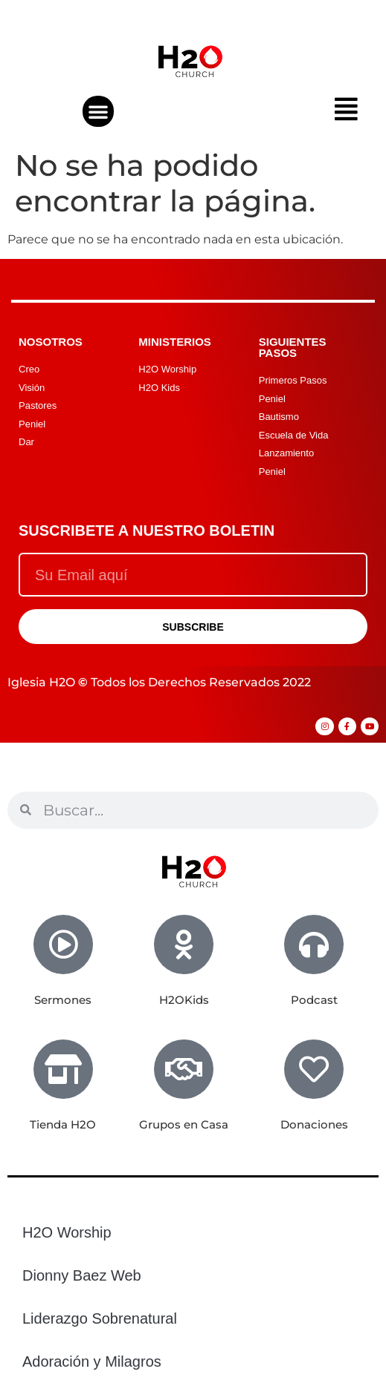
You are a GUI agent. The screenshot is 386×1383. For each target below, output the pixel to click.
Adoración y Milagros (91, 1361)
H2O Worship (67, 1232)
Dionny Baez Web (81, 1275)
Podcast (314, 1000)
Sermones (62, 1000)
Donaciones (314, 1124)
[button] (98, 111)
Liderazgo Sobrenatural (99, 1318)
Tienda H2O (63, 1124)
